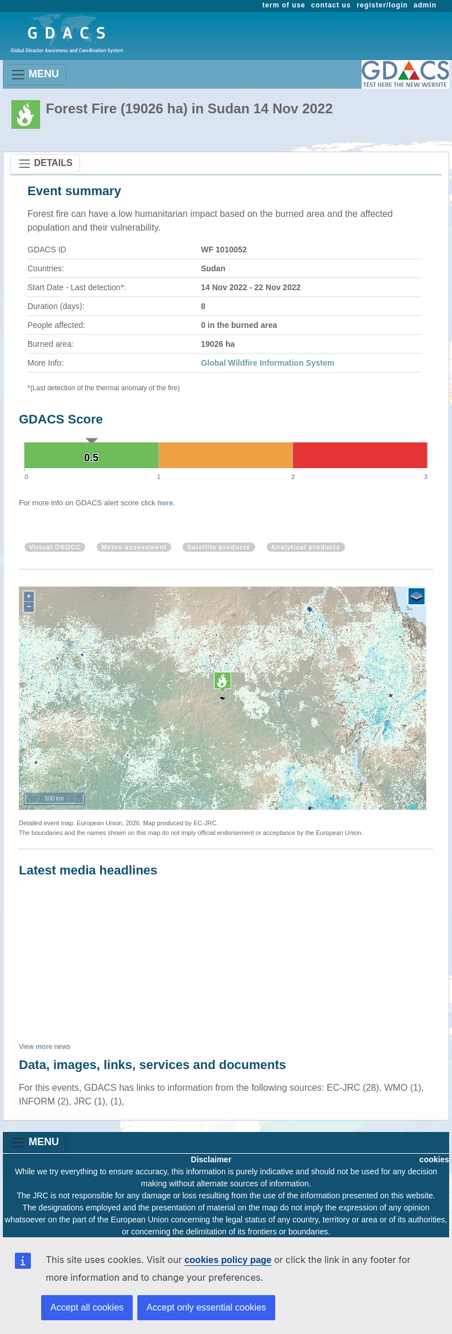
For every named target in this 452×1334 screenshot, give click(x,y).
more (43, 1047)
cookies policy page (227, 1260)
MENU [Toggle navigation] (34, 74)
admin (425, 5)
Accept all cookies (87, 1307)
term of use (284, 5)
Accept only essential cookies (206, 1307)
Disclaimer (211, 1159)
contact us (331, 5)
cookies (434, 1159)
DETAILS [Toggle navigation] (45, 164)
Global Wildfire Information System (267, 362)
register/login (381, 5)
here (165, 502)
